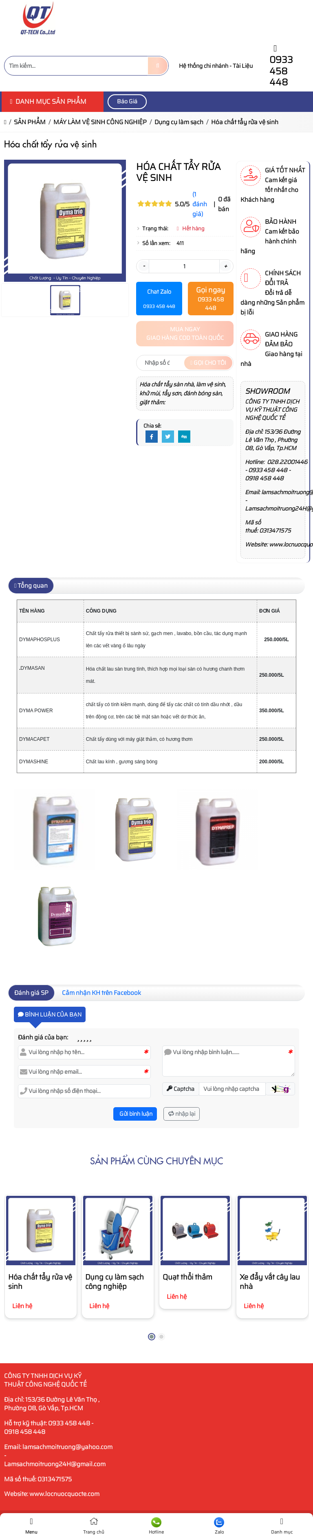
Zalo (219, 1526)
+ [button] (225, 266)
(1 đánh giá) (199, 204)
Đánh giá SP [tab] (31, 993)
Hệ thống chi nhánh (203, 65)
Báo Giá (127, 101)
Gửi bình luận (135, 1113)
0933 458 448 (281, 66)
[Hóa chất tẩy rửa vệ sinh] (40, 1230)
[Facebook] (151, 437)
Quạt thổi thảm (187, 1277)
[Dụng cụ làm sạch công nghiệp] (117, 1230)
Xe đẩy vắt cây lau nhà (270, 1281)
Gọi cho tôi (208, 362)
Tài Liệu (243, 65)
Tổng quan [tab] (31, 586)
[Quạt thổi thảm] (195, 1230)
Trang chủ (94, 1526)
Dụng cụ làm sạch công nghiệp (114, 1281)
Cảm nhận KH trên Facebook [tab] (101, 993)
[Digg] (184, 437)
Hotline (156, 1526)
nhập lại (181, 1113)
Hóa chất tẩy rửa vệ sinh (40, 1281)
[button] (280, 1089)
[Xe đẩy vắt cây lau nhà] (272, 1230)
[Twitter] (168, 437)
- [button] (144, 266)
